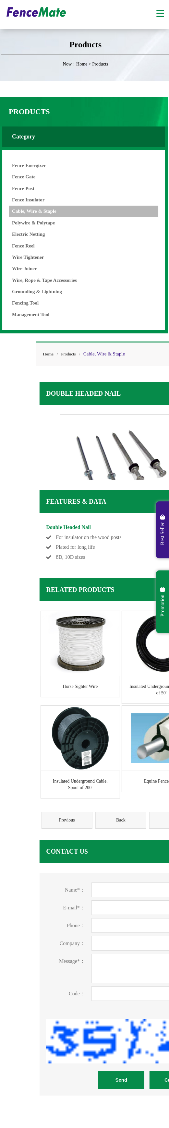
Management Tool (23, 314)
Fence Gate (17, 176)
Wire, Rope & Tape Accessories (37, 280)
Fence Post (16, 188)
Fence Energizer (22, 165)
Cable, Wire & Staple (27, 211)
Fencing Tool (18, 303)
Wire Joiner (17, 268)
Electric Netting (21, 234)
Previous (107, 820)
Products (109, 354)
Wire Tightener (21, 257)
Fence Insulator (21, 199)
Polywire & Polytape (26, 222)
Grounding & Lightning (30, 291)
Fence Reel (16, 245)
